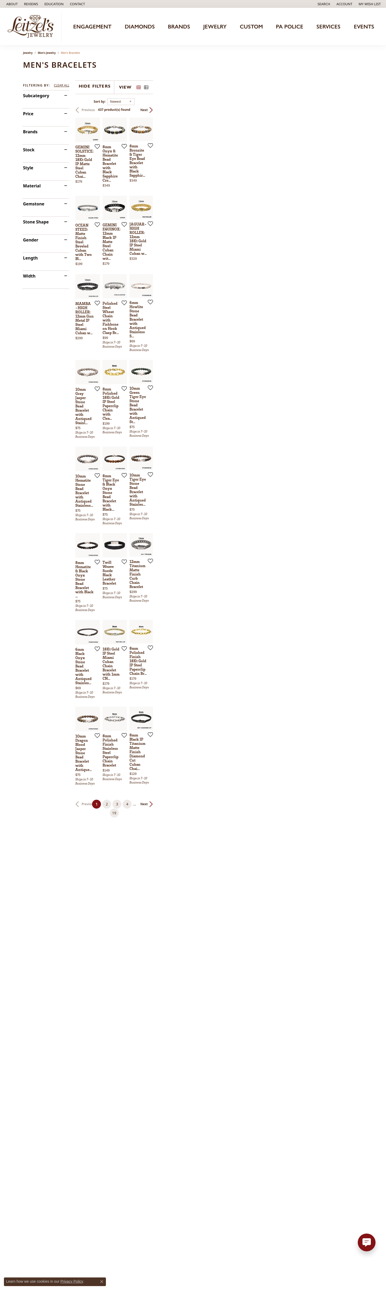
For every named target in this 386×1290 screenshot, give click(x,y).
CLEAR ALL (61, 85)
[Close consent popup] (101, 1281)
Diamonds (140, 26)
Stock (29, 150)
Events (364, 26)
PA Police (289, 26)
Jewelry (214, 26)
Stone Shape (36, 222)
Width (29, 276)
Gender (30, 240)
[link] (11, 4)
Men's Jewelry (47, 53)
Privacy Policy (71, 1281)
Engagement (92, 26)
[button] (53, 4)
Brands (179, 26)
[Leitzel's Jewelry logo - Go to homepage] (32, 27)
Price (28, 114)
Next (354, 110)
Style (28, 168)
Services (328, 26)
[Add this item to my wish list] (165, 216)
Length (30, 258)
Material (32, 186)
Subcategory (36, 96)
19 (241, 1102)
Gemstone (33, 204)
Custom (251, 26)
